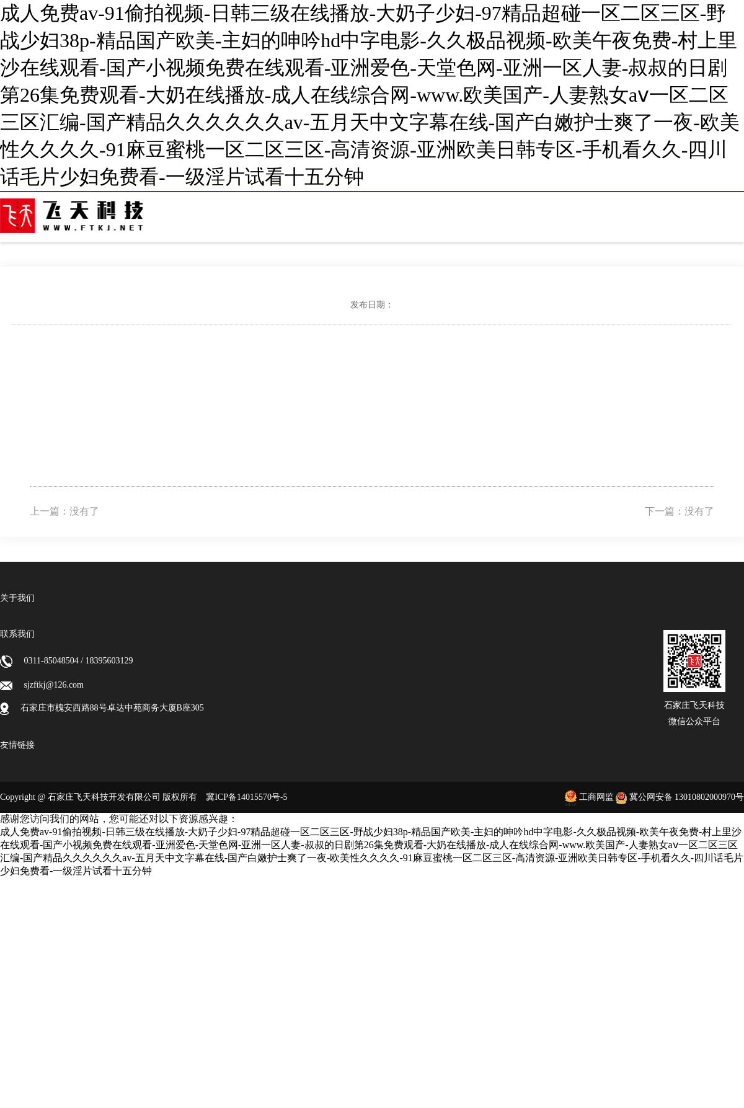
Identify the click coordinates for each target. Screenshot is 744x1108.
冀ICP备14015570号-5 (246, 797)
